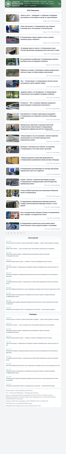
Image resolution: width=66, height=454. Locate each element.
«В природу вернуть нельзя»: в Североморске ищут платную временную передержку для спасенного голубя (39, 49)
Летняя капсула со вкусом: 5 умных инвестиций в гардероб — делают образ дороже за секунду (32, 243)
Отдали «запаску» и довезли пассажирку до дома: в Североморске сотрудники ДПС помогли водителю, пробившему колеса (38, 182)
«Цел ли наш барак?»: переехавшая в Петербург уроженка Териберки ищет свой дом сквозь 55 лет (32, 268)
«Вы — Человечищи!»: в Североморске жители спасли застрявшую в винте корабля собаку (39, 82)
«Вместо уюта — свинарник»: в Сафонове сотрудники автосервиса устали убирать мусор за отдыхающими (38, 16)
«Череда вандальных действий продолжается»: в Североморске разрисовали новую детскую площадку (39, 159)
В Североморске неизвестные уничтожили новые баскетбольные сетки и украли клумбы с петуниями (38, 224)
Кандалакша (27, 3)
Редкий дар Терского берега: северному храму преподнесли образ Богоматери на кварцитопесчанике (27, 255)
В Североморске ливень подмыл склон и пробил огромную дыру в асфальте (37, 38)
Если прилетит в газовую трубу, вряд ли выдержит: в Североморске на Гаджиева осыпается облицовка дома (38, 116)
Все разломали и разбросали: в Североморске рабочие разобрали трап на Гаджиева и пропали (39, 60)
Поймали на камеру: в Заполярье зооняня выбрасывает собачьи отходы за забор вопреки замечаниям (39, 71)
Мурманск (26, 1)
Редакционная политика (31, 393)
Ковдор (42, 3)
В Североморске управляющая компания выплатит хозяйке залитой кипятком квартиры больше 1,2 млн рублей (38, 203)
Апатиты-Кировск (35, 1)
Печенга (26, 5)
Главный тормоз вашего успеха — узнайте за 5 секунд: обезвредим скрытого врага (29, 261)
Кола (47, 3)
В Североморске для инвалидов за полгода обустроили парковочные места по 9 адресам (39, 170)
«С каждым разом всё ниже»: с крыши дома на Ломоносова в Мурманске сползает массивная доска (32, 282)
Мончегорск (43, 1)
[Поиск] (59, 4)
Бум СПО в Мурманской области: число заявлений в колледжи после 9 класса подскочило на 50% (33, 289)
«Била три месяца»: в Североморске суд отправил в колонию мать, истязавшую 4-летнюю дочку (37, 27)
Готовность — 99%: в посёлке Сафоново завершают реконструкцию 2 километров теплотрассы (38, 104)
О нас (6, 393)
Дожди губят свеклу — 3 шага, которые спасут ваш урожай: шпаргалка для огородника (30, 248)
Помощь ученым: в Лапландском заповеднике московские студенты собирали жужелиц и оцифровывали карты (30, 295)
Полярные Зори (35, 3)
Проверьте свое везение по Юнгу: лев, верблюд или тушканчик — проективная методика (30, 309)
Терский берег (33, 5)
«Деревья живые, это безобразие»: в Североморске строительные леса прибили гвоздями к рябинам (38, 93)
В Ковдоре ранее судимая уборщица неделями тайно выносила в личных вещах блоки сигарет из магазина (32, 303)
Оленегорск (51, 1)
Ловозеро (52, 3)
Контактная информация (16, 393)
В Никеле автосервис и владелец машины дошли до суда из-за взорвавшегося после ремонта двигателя (32, 275)
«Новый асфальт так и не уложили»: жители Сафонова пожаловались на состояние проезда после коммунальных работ (39, 138)
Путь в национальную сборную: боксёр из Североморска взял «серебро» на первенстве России (39, 213)
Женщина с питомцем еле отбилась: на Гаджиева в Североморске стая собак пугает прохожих (37, 148)
